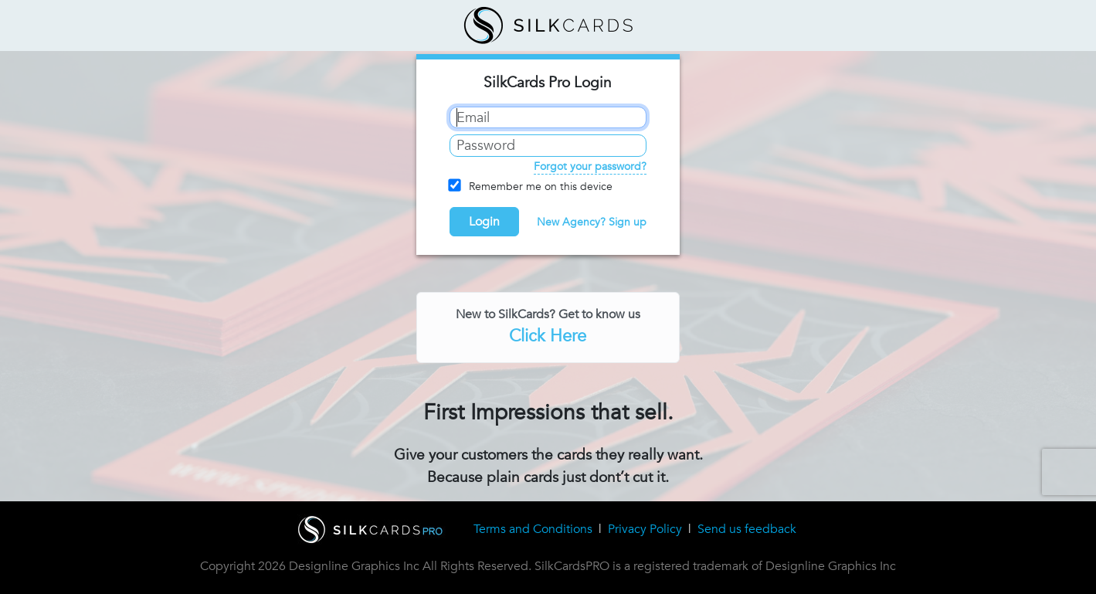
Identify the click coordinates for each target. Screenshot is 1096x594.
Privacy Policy (645, 529)
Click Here (547, 336)
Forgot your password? (590, 166)
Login (484, 221)
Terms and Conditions (532, 529)
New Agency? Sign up (591, 222)
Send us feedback (746, 529)
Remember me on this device (531, 186)
